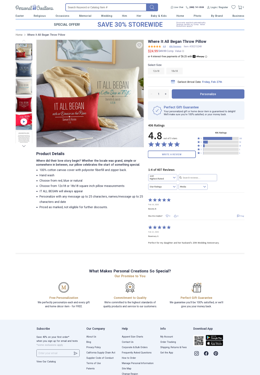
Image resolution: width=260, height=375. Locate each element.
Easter (20, 15)
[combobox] (162, 177)
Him (124, 15)
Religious (40, 15)
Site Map (126, 368)
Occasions (62, 15)
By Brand (217, 15)
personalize (208, 94)
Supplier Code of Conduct (100, 358)
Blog (88, 342)
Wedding (106, 15)
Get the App (166, 352)
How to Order (129, 358)
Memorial (85, 15)
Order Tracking (168, 342)
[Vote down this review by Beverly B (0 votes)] (176, 216)
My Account (166, 336)
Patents (90, 368)
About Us (91, 336)
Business (238, 15)
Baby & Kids (159, 15)
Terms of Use (93, 363)
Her (139, 15)
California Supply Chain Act (100, 352)
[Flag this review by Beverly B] (240, 216)
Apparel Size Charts (132, 336)
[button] (220, 138)
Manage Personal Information (138, 363)
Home (180, 15)
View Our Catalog (46, 361)
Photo (197, 15)
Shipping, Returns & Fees (173, 347)
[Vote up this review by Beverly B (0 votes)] (168, 216)
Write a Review (172, 154)
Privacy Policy (93, 347)
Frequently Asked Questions (137, 352)
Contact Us (127, 342)
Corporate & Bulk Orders (135, 347)
